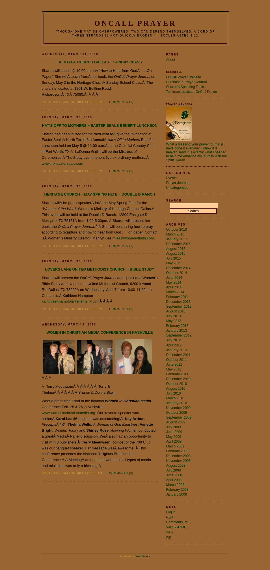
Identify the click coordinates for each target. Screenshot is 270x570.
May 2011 (173, 369)
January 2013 (176, 331)
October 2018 (176, 230)
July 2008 (173, 470)
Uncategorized (177, 188)
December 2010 (178, 379)
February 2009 (177, 451)
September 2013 (179, 306)
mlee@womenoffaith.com (133, 238)
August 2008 (175, 466)
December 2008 (178, 456)
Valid (176, 527)
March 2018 (175, 234)
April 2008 (174, 480)
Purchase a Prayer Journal (186, 82)
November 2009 (178, 408)
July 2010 (173, 393)
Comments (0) (121, 102)
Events (171, 178)
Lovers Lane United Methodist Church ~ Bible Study (99, 269)
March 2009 (175, 446)
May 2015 (173, 263)
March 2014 (175, 292)
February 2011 (177, 374)
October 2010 (176, 384)
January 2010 (176, 403)
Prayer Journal (177, 183)
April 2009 (174, 441)
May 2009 (173, 437)
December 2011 (178, 355)
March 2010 (175, 398)
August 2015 (175, 254)
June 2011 (174, 365)
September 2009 (179, 417)
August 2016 (175, 249)
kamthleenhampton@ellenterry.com (71, 301)
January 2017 (176, 239)
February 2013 (177, 326)
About (170, 60)
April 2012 (174, 345)
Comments (178, 522)
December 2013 (178, 302)
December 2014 (178, 268)
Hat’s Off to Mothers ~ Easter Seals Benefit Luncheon (99, 125)
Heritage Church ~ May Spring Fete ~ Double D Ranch (99, 194)
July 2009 (173, 427)
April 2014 (174, 287)
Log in (171, 512)
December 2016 (178, 244)
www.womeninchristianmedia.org (68, 413)
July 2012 (173, 340)
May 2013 (173, 321)
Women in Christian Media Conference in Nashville (100, 332)
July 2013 (173, 316)
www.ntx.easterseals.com (62, 163)
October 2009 (176, 413)
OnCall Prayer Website (183, 77)
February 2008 (177, 490)
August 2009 (175, 422)
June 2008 (174, 475)
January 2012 (176, 350)
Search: (174, 200)
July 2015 (173, 258)
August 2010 (175, 389)
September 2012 (179, 335)
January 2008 (176, 494)
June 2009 (174, 432)
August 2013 (175, 311)
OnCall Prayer (135, 23)
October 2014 (176, 273)
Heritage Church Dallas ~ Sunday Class (99, 62)
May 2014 (173, 282)
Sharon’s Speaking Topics (186, 87)
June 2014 (174, 278)
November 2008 (178, 461)
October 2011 (176, 360)
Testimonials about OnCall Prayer (191, 92)
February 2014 (177, 297)
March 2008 (175, 485)
